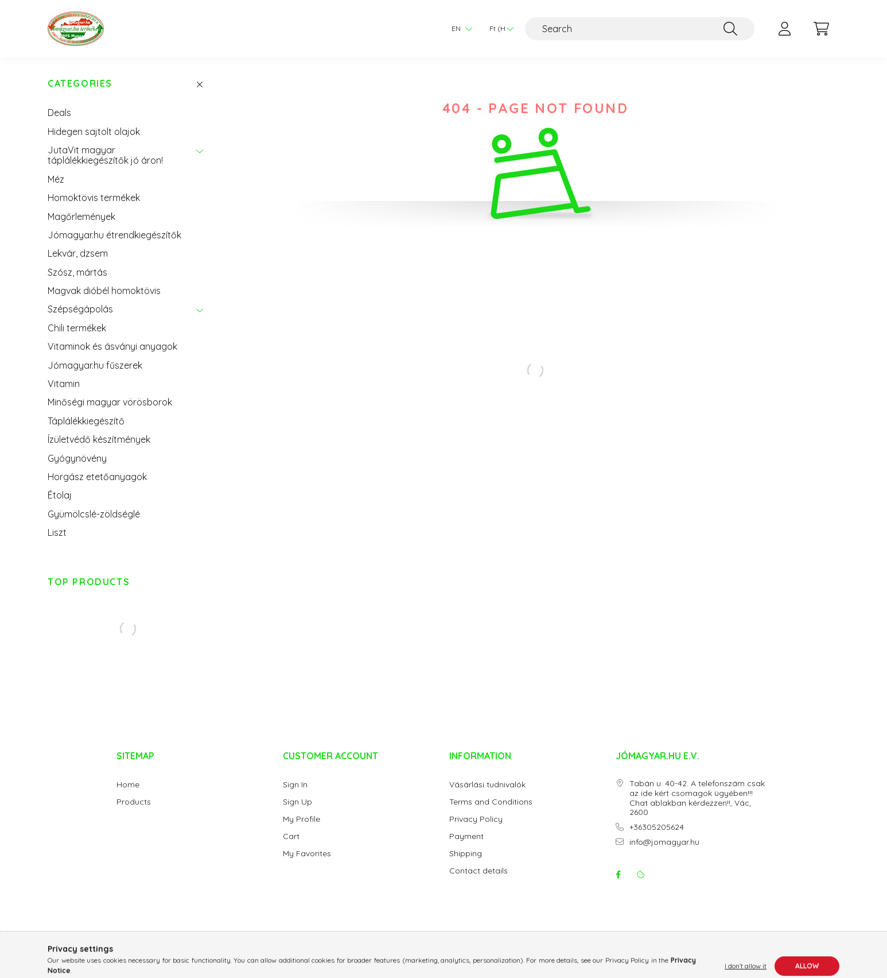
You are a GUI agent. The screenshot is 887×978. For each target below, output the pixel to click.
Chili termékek (77, 328)
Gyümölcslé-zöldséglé (94, 514)
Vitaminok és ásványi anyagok (112, 346)
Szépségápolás (80, 309)
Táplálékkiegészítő (86, 421)
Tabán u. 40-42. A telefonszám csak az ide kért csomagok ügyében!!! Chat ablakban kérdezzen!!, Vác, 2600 (697, 798)
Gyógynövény (77, 458)
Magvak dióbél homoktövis (104, 290)
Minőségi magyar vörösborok (110, 402)
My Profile (301, 819)
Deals (59, 112)
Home (127, 785)
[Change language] (459, 28)
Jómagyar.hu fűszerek (95, 365)
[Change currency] (498, 28)
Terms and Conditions (490, 802)
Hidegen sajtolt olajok (94, 131)
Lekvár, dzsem (78, 253)
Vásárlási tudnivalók (487, 785)
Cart (291, 836)
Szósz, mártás (77, 272)
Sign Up (297, 802)
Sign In (295, 785)
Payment (466, 836)
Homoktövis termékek (94, 197)
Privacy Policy (476, 819)
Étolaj (60, 495)
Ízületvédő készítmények (99, 439)
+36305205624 (656, 827)
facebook (617, 874)
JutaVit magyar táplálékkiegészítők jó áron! (105, 155)
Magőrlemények (81, 216)
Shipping (465, 854)
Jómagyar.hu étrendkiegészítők (114, 235)
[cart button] (821, 28)
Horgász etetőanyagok (97, 476)
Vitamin (64, 383)
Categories (80, 83)
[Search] (639, 28)
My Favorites (307, 854)
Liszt (57, 532)
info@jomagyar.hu (664, 842)
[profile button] (784, 28)
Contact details (478, 871)
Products (133, 802)
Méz (56, 179)
